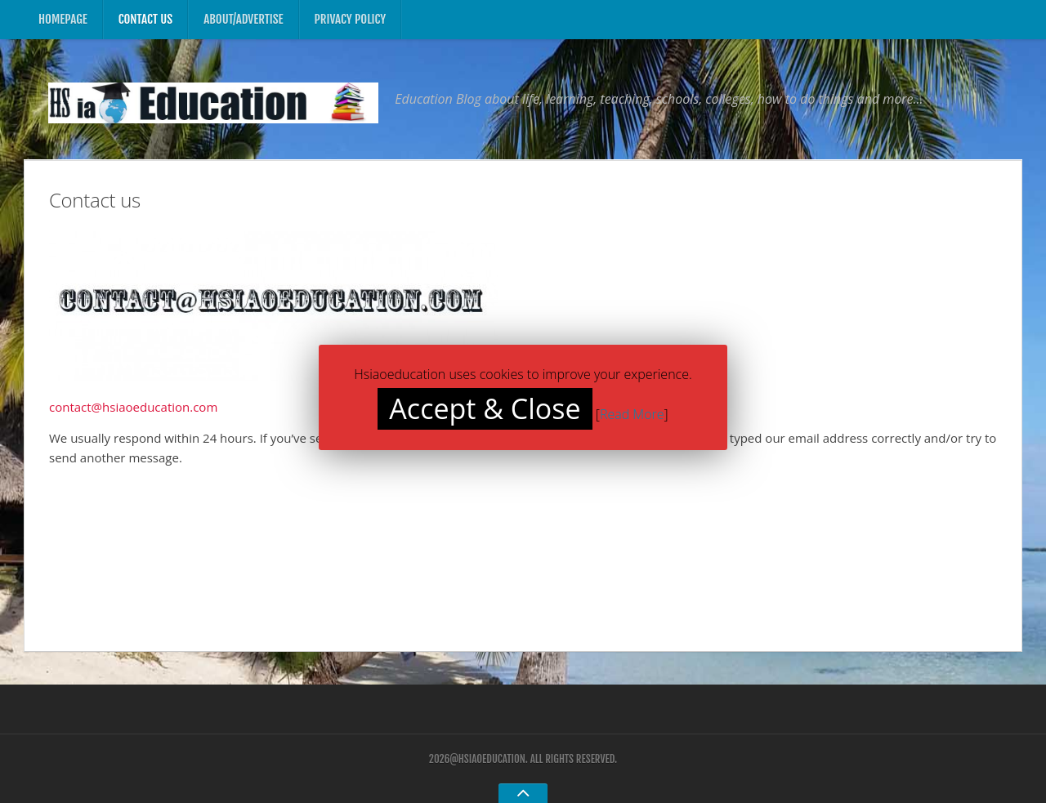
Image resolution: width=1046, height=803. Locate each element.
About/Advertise (243, 19)
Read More (632, 414)
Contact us (145, 19)
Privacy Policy (351, 19)
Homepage (62, 19)
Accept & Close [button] (484, 408)
